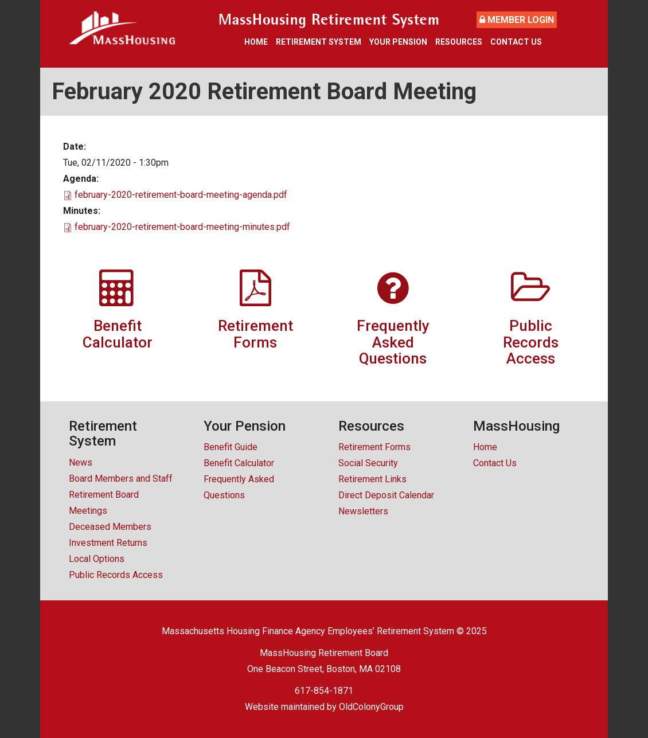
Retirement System (318, 41)
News (80, 462)
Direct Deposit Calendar (386, 495)
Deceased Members (110, 526)
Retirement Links (372, 479)
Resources (458, 41)
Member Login (516, 19)
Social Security (368, 463)
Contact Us (516, 41)
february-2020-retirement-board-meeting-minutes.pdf (182, 226)
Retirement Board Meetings (104, 502)
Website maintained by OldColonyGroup (324, 706)
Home (256, 41)
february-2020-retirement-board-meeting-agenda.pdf (181, 194)
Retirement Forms (374, 447)
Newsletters (363, 511)
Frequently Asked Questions (239, 487)
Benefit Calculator (239, 463)
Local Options (96, 558)
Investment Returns (108, 542)
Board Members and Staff (121, 478)
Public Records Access (116, 574)
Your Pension (398, 41)
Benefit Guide (230, 447)
